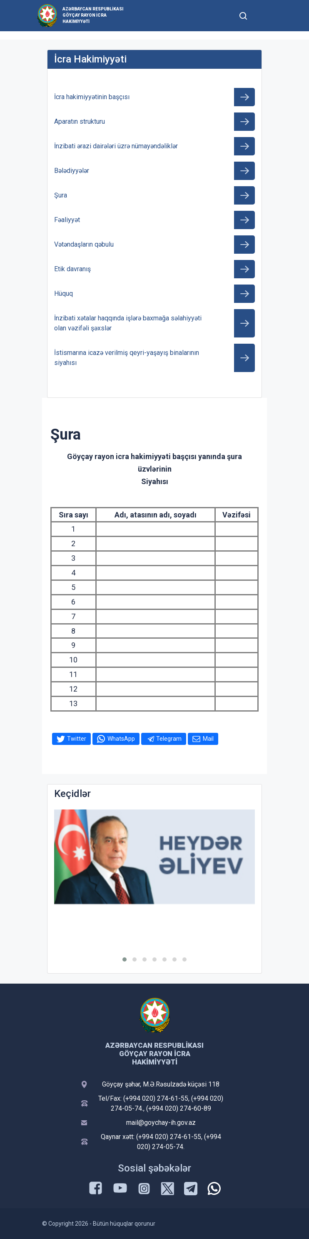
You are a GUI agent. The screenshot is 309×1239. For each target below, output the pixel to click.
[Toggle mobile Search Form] (243, 14)
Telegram (169, 738)
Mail (208, 738)
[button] (125, 959)
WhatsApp (121, 738)
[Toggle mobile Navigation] (263, 15)
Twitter (76, 738)
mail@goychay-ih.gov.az (161, 1123)
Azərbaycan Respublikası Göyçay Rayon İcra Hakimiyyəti (92, 15)
